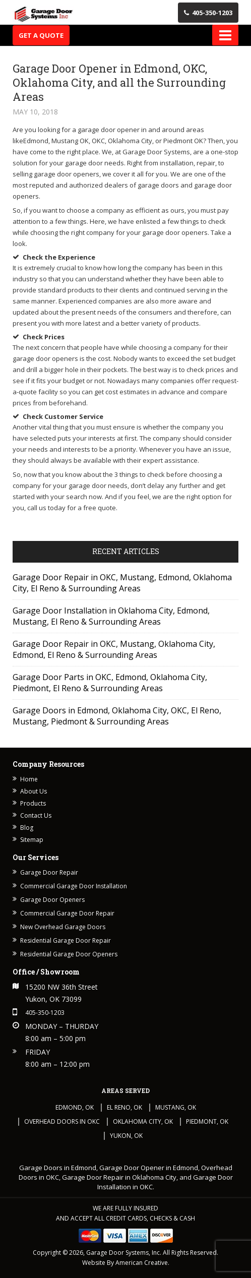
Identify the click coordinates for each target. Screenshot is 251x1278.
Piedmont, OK (207, 1121)
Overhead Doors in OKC (62, 1121)
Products (33, 803)
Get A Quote (41, 35)
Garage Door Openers (52, 899)
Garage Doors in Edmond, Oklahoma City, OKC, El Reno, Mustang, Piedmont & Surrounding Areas (117, 716)
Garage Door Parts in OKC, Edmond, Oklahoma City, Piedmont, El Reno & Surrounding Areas (110, 683)
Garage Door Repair (49, 872)
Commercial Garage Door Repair (67, 913)
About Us (33, 791)
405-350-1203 (208, 12)
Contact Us (35, 815)
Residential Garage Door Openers (68, 954)
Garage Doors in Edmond (57, 1167)
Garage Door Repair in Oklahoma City (119, 1177)
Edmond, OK (74, 1107)
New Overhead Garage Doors (62, 927)
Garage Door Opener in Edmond (148, 1167)
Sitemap (31, 839)
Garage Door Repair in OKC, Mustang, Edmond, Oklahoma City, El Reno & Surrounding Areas (122, 583)
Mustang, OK (175, 1107)
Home (29, 779)
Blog (26, 827)
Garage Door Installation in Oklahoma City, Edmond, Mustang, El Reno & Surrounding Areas (111, 616)
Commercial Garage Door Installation (73, 886)
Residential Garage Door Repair (65, 940)
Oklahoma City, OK (143, 1121)
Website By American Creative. (125, 1262)
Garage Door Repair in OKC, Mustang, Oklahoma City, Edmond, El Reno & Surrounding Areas (114, 649)
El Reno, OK (124, 1107)
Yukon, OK (126, 1135)
